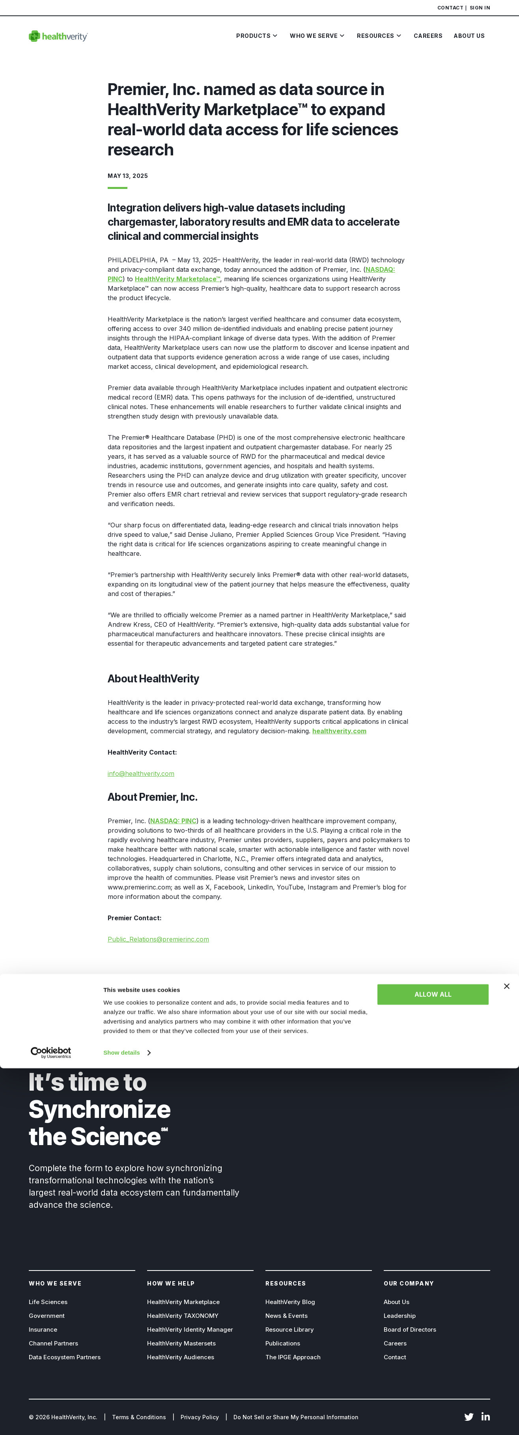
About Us (396, 1302)
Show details (121, 1419)
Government (47, 1315)
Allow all (433, 1361)
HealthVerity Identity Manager (190, 1329)
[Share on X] (123, 976)
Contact (450, 8)
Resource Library (289, 1329)
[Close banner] (507, 1353)
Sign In (480, 8)
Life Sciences (48, 1302)
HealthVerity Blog (290, 1302)
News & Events (286, 1315)
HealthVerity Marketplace (183, 1302)
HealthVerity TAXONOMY (182, 1315)
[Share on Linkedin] (135, 976)
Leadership (400, 1315)
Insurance (43, 1329)
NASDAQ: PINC (173, 821)
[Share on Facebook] (111, 976)
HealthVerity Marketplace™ (177, 279)
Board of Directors (410, 1329)
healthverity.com (339, 731)
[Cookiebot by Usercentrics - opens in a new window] (51, 1420)
